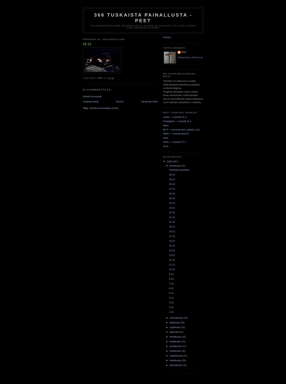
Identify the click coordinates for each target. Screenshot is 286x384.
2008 (170, 161)
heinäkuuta (176, 336)
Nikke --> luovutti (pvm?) (176, 133)
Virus (165, 146)
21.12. (172, 217)
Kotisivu (167, 37)
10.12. (172, 269)
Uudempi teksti (90, 101)
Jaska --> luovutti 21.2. (175, 117)
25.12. (172, 198)
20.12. (172, 222)
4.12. (171, 297)
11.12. (172, 264)
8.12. (171, 278)
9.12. (171, 274)
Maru (166, 125)
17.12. (172, 236)
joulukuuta (175, 165)
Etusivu (120, 101)
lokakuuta (175, 322)
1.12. (171, 312)
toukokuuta (176, 346)
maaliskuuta (176, 355)
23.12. (172, 207)
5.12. (171, 293)
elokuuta (174, 332)
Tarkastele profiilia (190, 58)
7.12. (171, 283)
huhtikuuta (175, 351)
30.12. (172, 174)
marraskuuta (176, 317)
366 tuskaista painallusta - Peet (143, 17)
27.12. (172, 188)
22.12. (172, 212)
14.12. (172, 250)
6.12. (171, 288)
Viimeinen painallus (179, 170)
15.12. (172, 245)
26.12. (172, 193)
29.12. (172, 179)
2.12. (171, 307)
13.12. (172, 255)
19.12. (172, 226)
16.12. (172, 241)
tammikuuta (176, 365)
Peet (184, 52)
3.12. (171, 302)
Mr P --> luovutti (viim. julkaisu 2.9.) (181, 129)
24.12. (172, 203)
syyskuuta (175, 327)
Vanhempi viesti (149, 101)
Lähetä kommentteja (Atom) (103, 108)
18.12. (172, 231)
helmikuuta (176, 360)
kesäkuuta (175, 341)
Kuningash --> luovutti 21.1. (177, 121)
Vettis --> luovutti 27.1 (174, 142)
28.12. (172, 184)
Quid (165, 137)
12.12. (172, 259)
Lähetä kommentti (92, 96)
